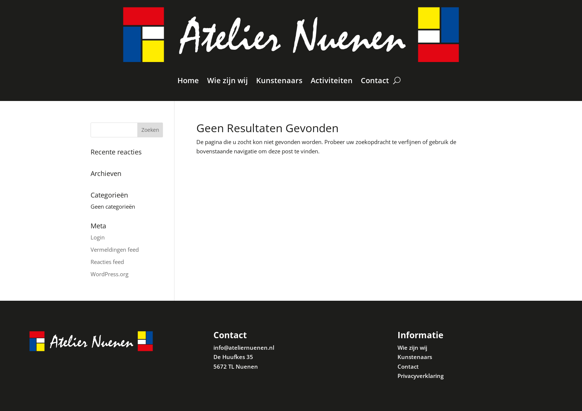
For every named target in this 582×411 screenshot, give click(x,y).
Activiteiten (332, 80)
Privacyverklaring (421, 375)
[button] (566, 10)
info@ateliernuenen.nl (243, 347)
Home (188, 80)
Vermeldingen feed (115, 249)
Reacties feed (107, 261)
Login (98, 237)
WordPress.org (109, 274)
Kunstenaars (279, 80)
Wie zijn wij (227, 80)
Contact (375, 80)
